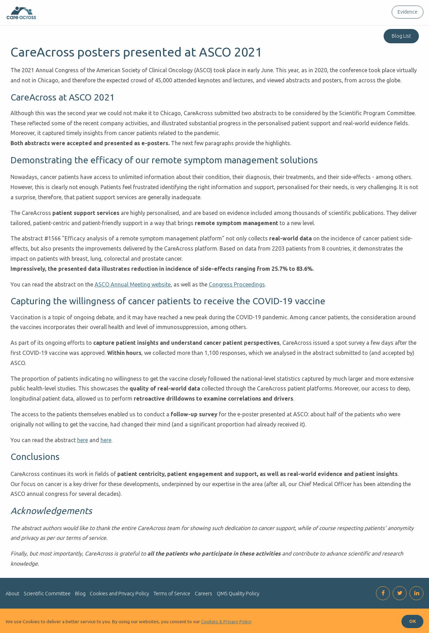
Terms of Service (172, 593)
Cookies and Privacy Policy (119, 593)
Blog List (401, 36)
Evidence (407, 12)
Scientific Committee (47, 593)
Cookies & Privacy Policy (226, 621)
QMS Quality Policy (238, 593)
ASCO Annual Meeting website (133, 284)
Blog (80, 593)
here (82, 440)
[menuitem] (406, 12)
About (12, 593)
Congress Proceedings (237, 284)
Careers (203, 593)
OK (412, 621)
